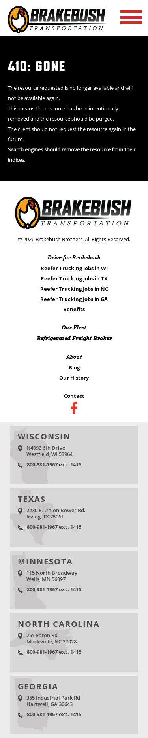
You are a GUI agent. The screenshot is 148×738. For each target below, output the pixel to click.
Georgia (38, 686)
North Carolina (59, 624)
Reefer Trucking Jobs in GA (74, 299)
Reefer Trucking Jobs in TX (74, 278)
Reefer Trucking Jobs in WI (74, 268)
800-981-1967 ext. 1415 (54, 464)
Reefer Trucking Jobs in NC (74, 288)
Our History (74, 377)
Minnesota (45, 561)
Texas (32, 499)
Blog (74, 367)
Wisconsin (44, 436)
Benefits (74, 309)
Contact (74, 395)
